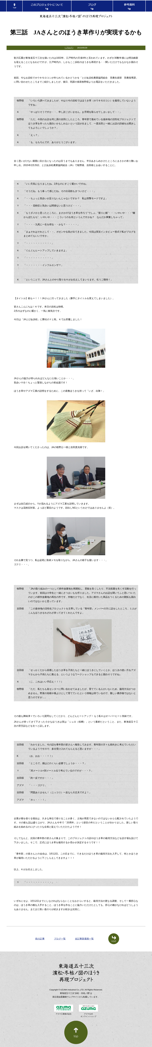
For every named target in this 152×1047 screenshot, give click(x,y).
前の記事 (40, 938)
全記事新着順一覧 (84, 938)
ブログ (92, 6)
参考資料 (129, 6)
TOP (14, 6)
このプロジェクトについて (47, 6)
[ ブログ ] (69, 48)
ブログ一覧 (60, 938)
